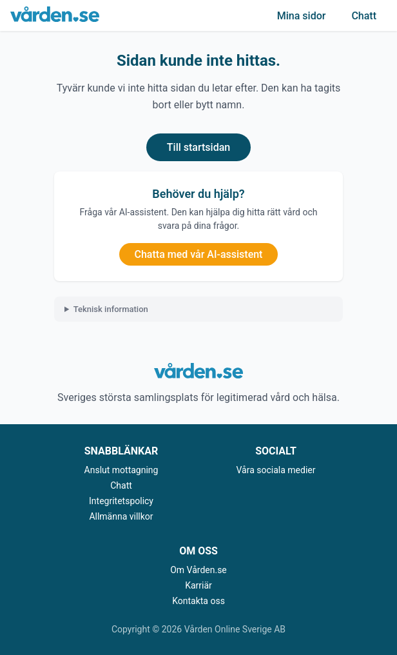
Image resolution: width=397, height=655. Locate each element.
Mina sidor (301, 16)
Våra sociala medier (276, 470)
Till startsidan (198, 147)
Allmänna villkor (121, 516)
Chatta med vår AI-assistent (199, 254)
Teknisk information (110, 309)
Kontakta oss (198, 601)
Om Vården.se (198, 570)
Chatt (363, 16)
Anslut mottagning (121, 470)
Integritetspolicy (121, 501)
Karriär (198, 585)
